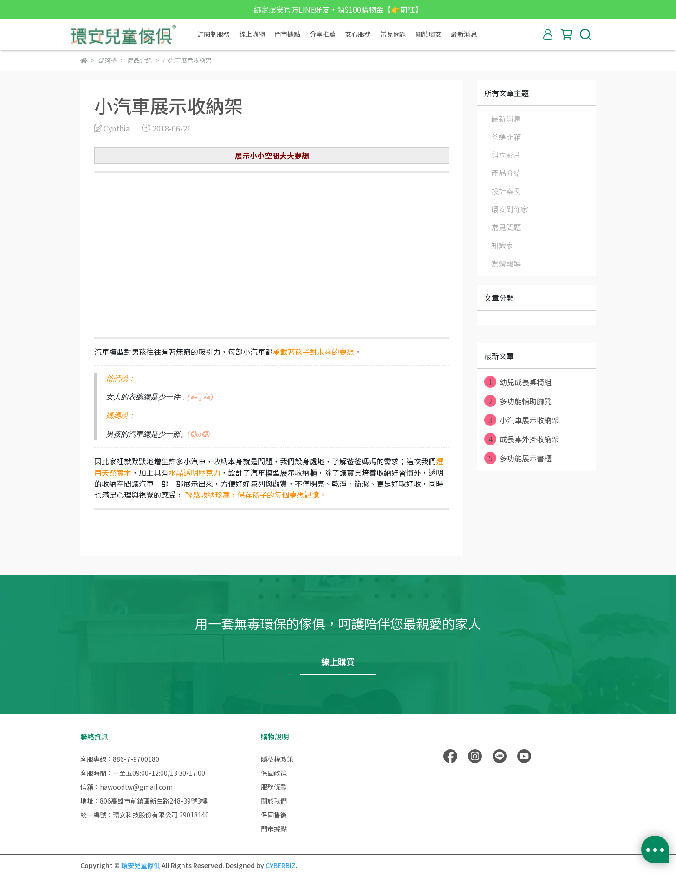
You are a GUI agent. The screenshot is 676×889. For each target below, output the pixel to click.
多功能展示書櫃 (518, 458)
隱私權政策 (277, 759)
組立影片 (506, 154)
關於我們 (274, 800)
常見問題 (393, 34)
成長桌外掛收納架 (521, 439)
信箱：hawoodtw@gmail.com (126, 786)
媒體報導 (506, 263)
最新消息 (464, 34)
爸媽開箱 (506, 136)
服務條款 (274, 786)
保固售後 (274, 814)
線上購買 (338, 661)
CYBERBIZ (281, 865)
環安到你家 (509, 209)
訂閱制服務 (213, 34)
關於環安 (429, 34)
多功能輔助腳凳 (518, 401)
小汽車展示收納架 (521, 420)
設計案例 (506, 190)
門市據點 (287, 34)
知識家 (502, 245)
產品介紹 (506, 172)
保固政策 (274, 773)
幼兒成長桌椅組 (518, 382)
